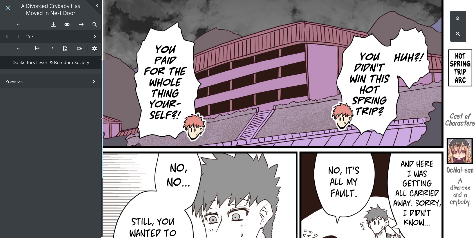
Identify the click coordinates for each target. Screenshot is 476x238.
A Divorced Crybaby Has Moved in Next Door (50, 10)
